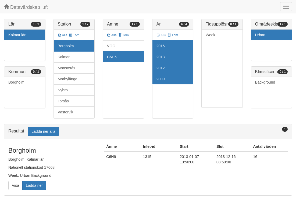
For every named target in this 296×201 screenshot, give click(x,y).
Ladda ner (34, 185)
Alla (62, 35)
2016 (160, 46)
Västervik (65, 112)
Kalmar (64, 57)
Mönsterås (66, 68)
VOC (111, 46)
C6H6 (112, 57)
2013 (160, 57)
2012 (160, 68)
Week (210, 35)
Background (265, 82)
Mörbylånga (67, 79)
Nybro (63, 90)
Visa (15, 185)
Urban (260, 35)
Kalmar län (17, 35)
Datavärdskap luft (26, 7)
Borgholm (16, 82)
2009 (160, 79)
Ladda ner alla (43, 131)
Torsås (63, 101)
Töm (74, 35)
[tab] (148, 131)
